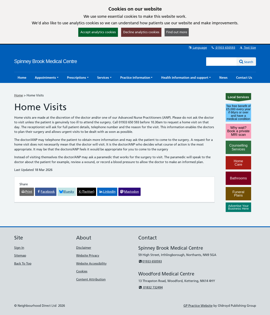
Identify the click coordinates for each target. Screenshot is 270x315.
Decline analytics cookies (141, 32)
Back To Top (22, 263)
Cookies (81, 271)
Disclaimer (83, 248)
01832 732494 (150, 287)
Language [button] (197, 48)
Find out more (176, 32)
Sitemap (20, 255)
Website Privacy (87, 255)
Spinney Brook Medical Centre (45, 61)
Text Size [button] (247, 48)
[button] (46, 77)
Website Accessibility (91, 263)
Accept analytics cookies (98, 32)
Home (18, 95)
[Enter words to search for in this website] (221, 61)
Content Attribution (91, 279)
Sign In (19, 248)
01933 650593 (223, 48)
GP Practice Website (198, 306)
